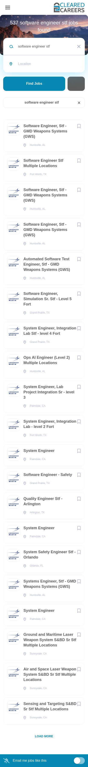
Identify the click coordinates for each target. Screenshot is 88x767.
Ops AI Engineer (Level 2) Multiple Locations (46, 360)
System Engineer (39, 451)
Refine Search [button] (76, 84)
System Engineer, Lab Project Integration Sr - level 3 (48, 392)
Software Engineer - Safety (47, 475)
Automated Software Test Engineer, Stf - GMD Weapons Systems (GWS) (46, 264)
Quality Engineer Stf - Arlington (42, 501)
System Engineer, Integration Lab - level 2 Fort (49, 424)
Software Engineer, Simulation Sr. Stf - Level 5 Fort (47, 298)
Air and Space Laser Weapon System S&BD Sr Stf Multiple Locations (49, 674)
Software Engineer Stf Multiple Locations (43, 163)
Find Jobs (34, 83)
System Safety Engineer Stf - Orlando (49, 554)
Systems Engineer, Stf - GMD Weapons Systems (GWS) (49, 584)
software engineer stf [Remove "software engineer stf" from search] (42, 102)
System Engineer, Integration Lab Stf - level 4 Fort (49, 331)
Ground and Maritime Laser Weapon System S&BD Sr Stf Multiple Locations (49, 639)
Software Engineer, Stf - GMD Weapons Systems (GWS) (45, 131)
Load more (44, 736)
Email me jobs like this (29, 760)
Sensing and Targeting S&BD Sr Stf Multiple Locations (49, 706)
